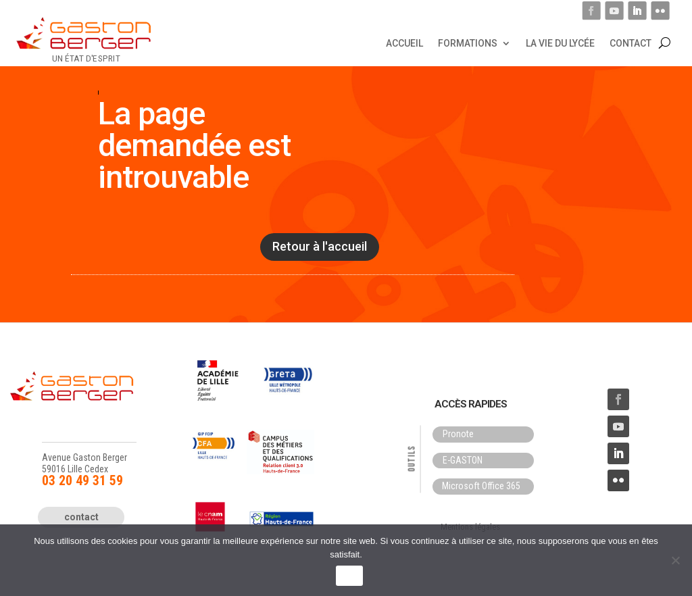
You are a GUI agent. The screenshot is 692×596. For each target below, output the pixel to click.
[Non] (675, 560)
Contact (630, 42)
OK (349, 576)
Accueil (404, 42)
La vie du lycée (560, 42)
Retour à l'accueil (319, 246)
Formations (467, 42)
